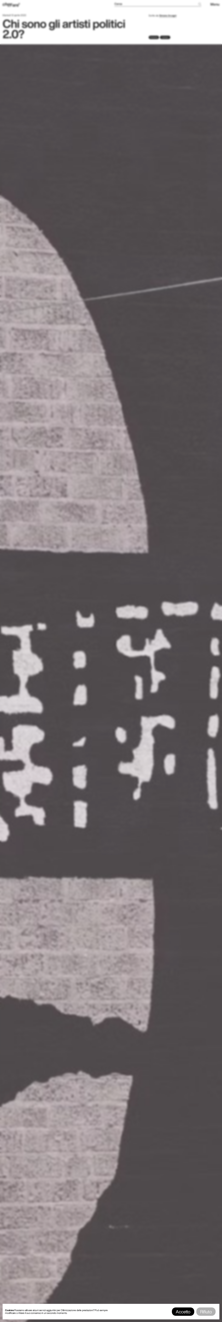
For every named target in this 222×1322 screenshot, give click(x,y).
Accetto (183, 1311)
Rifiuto (206, 1311)
